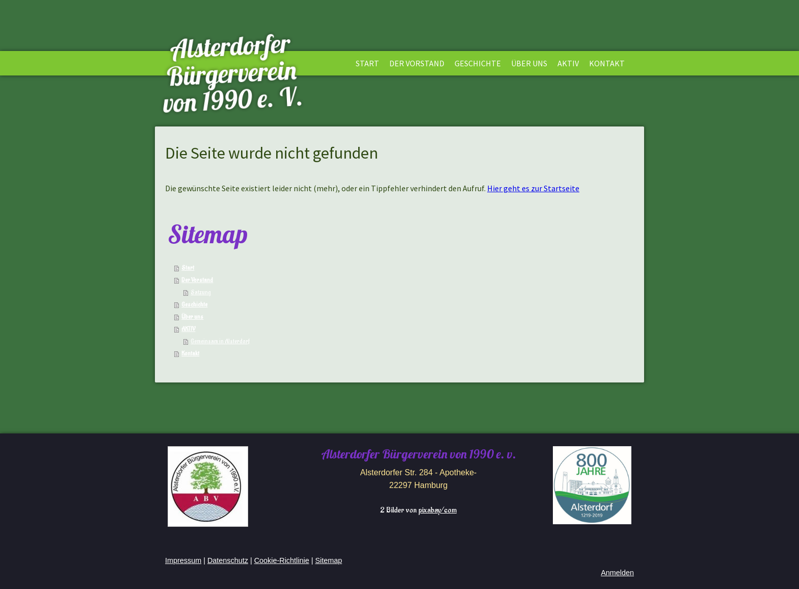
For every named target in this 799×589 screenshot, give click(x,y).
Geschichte (478, 63)
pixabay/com (437, 510)
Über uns (529, 63)
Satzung (201, 292)
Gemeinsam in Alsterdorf (220, 341)
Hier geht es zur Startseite (533, 188)
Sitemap (328, 560)
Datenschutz (227, 560)
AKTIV (568, 63)
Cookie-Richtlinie (281, 560)
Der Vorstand (416, 63)
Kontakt (607, 63)
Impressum (183, 560)
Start (367, 63)
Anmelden (617, 573)
